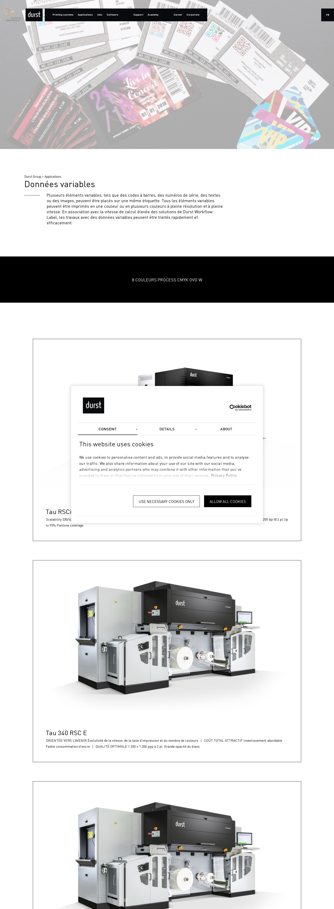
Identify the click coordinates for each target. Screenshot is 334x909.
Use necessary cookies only (166, 501)
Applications (53, 176)
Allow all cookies (228, 501)
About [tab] (226, 429)
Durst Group (32, 176)
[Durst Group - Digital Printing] (34, 15)
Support (138, 15)
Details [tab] (167, 429)
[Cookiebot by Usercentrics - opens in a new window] (232, 407)
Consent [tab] (108, 429)
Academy (153, 15)
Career (178, 15)
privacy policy (224, 476)
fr (327, 15)
